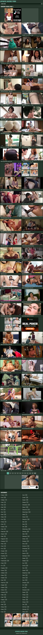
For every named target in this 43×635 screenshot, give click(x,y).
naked (25, 514)
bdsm (4, 514)
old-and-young (26, 529)
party (25, 543)
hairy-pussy (5, 582)
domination (5, 541)
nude (25, 524)
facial (4, 558)
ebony (4, 543)
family (4, 563)
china (4, 529)
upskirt (25, 592)
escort (4, 546)
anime (4, 502)
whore (25, 612)
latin (25, 495)
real (25, 551)
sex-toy (25, 565)
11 (32, 473)
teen (25, 580)
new (25, 522)
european (4, 551)
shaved (25, 570)
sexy (25, 568)
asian (4, 505)
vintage (25, 597)
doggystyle (5, 539)
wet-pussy (26, 607)
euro (4, 548)
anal (4, 497)
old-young (26, 531)
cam (4, 519)
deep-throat (5, 531)
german (4, 570)
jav (3, 602)
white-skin (26, 609)
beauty (4, 517)
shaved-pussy (26, 573)
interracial (5, 592)
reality (25, 558)
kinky (4, 604)
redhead (25, 560)
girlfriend (4, 573)
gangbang (4, 568)
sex (25, 563)
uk (25, 587)
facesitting (4, 556)
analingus (4, 500)
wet (25, 604)
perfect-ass (26, 546)
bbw (4, 512)
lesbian (25, 497)
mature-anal (26, 509)
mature (25, 507)
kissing (4, 607)
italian (4, 595)
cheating (4, 526)
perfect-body (26, 548)
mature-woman (27, 512)
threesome (26, 582)
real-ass (25, 553)
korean (4, 609)
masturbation (26, 505)
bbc (4, 509)
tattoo (25, 578)
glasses (4, 575)
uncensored (26, 590)
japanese (4, 599)
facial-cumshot (5, 560)
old (25, 526)
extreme (4, 553)
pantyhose (26, 541)
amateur (4, 495)
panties (25, 539)
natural (25, 517)
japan (4, 597)
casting (4, 522)
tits (25, 585)
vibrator (25, 595)
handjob (4, 585)
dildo (4, 536)
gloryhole (4, 578)
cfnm (4, 524)
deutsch (4, 534)
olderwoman (26, 536)
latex (4, 612)
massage (25, 502)
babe (4, 507)
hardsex (4, 590)
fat (3, 565)
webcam (25, 602)
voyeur (25, 599)
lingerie (25, 500)
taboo (25, 575)
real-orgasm (26, 556)
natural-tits (26, 519)
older (25, 534)
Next (35, 473)
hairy (4, 580)
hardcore (4, 587)
